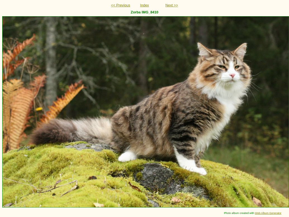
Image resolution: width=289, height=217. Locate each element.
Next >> (171, 5)
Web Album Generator (268, 212)
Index (144, 5)
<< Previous (120, 5)
